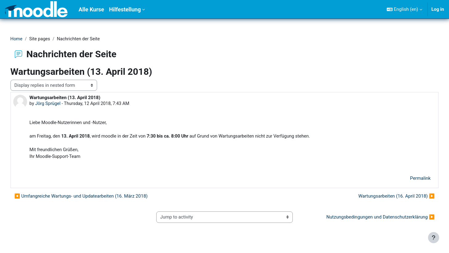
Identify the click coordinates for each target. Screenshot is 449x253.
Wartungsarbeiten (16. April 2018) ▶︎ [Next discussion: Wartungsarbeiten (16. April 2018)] (385, 198)
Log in (437, 9)
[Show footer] (433, 237)
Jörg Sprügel (60, 104)
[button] (404, 9)
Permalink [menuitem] (408, 180)
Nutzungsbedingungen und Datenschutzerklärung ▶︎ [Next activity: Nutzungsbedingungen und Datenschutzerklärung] (369, 219)
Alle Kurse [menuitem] (91, 9)
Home (28, 39)
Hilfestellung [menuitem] (125, 9)
